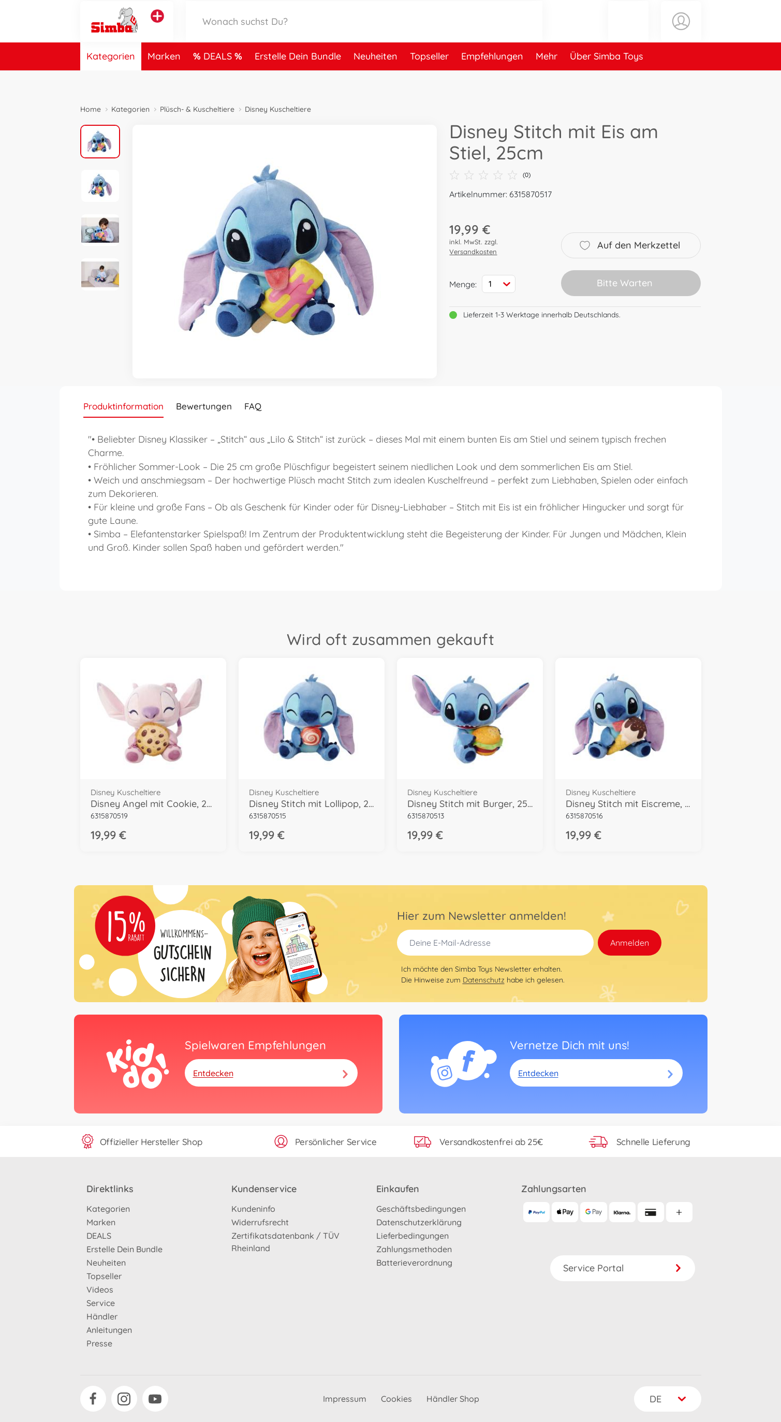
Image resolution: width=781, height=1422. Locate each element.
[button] (628, 32)
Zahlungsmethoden (414, 1249)
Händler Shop (452, 1399)
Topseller (429, 79)
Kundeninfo (253, 1209)
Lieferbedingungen (412, 1235)
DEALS (218, 79)
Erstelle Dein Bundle (298, 79)
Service (100, 1303)
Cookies (396, 1399)
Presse (99, 1343)
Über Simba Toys (606, 79)
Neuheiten (375, 79)
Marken (164, 79)
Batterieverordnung (414, 1262)
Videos (99, 1289)
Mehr (546, 79)
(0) (490, 175)
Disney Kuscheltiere (278, 109)
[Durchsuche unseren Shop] (364, 32)
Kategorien (110, 79)
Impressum (344, 1399)
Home (90, 109)
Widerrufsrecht (260, 1222)
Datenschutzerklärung (419, 1222)
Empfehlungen (492, 79)
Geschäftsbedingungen (421, 1209)
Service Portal (622, 1268)
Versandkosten (473, 251)
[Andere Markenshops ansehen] (157, 28)
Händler (101, 1316)
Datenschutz (484, 980)
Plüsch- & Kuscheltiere (197, 109)
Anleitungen (109, 1330)
